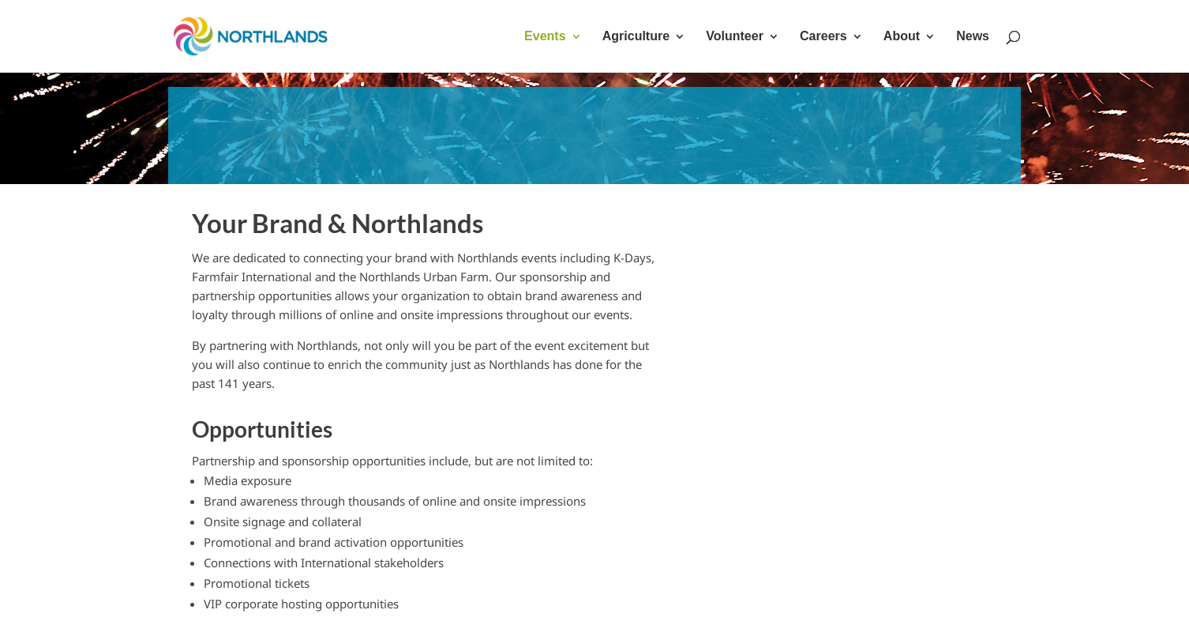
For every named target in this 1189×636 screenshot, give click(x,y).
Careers (823, 37)
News (972, 37)
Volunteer (734, 37)
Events (544, 37)
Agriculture (636, 37)
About (901, 37)
